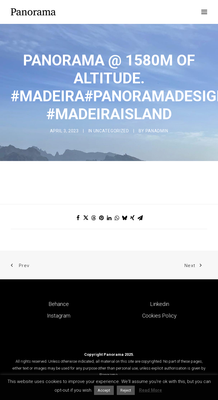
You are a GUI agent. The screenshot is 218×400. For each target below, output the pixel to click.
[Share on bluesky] (124, 217)
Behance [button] (59, 304)
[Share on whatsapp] (116, 217)
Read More (150, 390)
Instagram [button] (58, 315)
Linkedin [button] (159, 304)
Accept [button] (104, 390)
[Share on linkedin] (109, 217)
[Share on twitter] (85, 217)
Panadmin (157, 130)
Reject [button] (125, 390)
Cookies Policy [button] (159, 315)
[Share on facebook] (77, 217)
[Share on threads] (93, 217)
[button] (204, 12)
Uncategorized (111, 130)
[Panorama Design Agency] (33, 12)
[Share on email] (140, 217)
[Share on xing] (132, 217)
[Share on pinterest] (101, 217)
